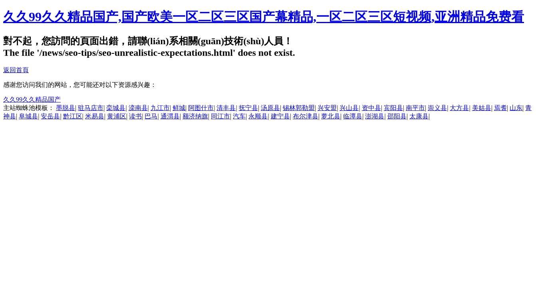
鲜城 (179, 107)
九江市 (160, 107)
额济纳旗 (195, 116)
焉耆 (500, 107)
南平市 (415, 107)
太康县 (419, 116)
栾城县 (115, 107)
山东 (516, 107)
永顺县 (258, 116)
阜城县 (28, 116)
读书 (135, 116)
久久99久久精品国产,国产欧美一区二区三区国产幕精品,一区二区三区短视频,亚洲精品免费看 (263, 17)
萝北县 (330, 116)
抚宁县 (248, 107)
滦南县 (138, 107)
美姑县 (481, 107)
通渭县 (170, 116)
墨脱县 (65, 107)
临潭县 (352, 116)
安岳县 (50, 116)
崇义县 (437, 107)
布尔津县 (305, 116)
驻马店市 (90, 107)
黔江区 (72, 116)
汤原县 (270, 107)
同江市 (220, 116)
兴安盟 (327, 107)
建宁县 (280, 116)
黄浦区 (116, 116)
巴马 (151, 116)
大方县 (459, 107)
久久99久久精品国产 (32, 99)
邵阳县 (397, 116)
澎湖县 (374, 116)
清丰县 (226, 107)
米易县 (94, 116)
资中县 (371, 107)
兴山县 (349, 107)
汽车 (239, 116)
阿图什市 (201, 107)
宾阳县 (393, 107)
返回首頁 (16, 70)
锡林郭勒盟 (299, 107)
